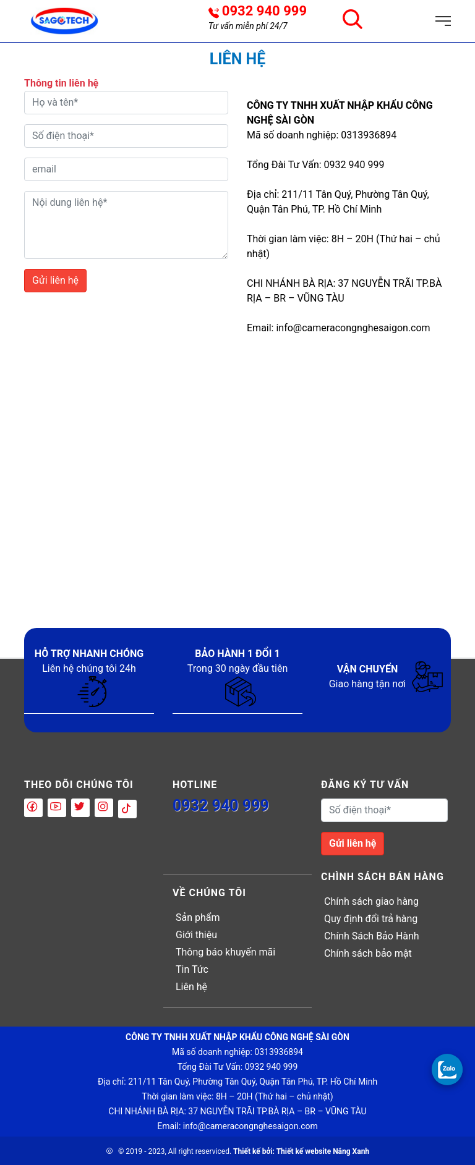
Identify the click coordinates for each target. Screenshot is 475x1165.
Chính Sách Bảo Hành (371, 936)
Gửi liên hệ (55, 280)
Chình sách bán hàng (382, 877)
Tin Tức (192, 969)
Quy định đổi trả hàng (370, 919)
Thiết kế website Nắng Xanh (322, 1151)
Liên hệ (191, 987)
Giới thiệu (196, 935)
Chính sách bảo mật (368, 953)
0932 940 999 (264, 11)
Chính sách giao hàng (371, 901)
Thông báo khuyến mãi (225, 952)
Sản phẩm (198, 917)
